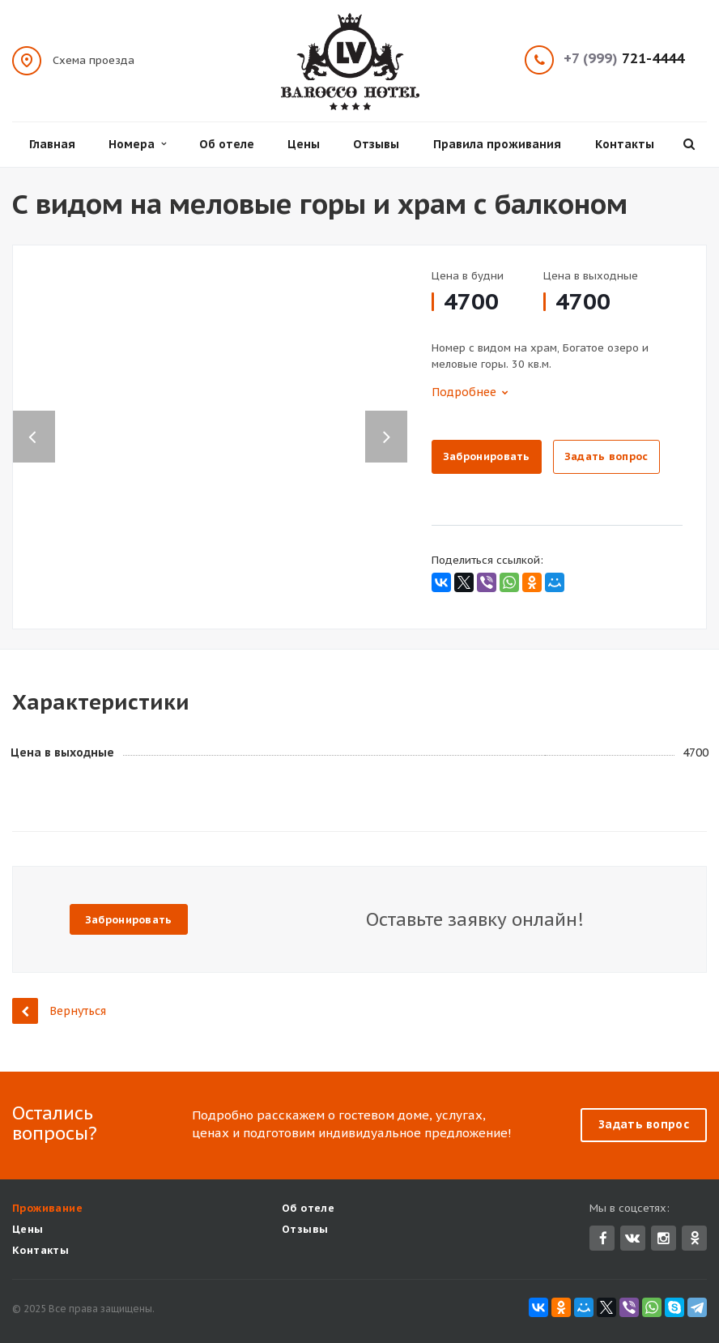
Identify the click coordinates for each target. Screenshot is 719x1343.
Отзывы (376, 144)
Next (394, 420)
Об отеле (226, 144)
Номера (137, 144)
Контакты (624, 144)
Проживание (47, 1208)
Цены (303, 144)
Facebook (603, 1238)
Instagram (663, 1238)
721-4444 (624, 58)
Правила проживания (497, 144)
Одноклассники (695, 1237)
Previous (34, 420)
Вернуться (59, 1010)
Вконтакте (632, 1237)
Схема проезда (93, 59)
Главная (52, 144)
